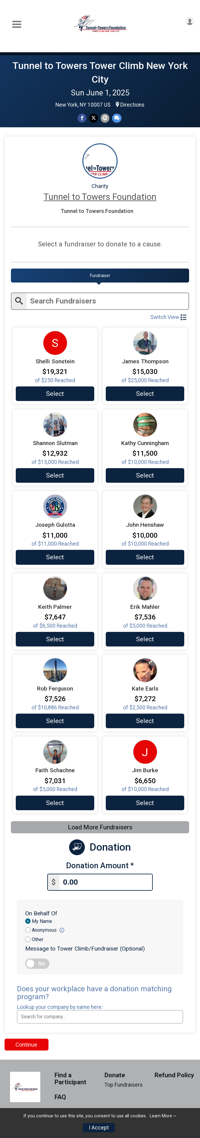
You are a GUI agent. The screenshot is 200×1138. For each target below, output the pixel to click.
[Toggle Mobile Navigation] (17, 24)
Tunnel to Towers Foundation (100, 197)
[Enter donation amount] (105, 880)
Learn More (161, 1116)
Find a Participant (70, 1077)
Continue (26, 1043)
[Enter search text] (107, 300)
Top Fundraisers (124, 1083)
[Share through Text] (117, 118)
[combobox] (100, 1015)
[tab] (100, 276)
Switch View (168, 316)
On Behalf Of (41, 911)
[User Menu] (190, 21)
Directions (132, 105)
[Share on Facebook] (82, 118)
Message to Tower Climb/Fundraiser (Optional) (85, 947)
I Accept (99, 1128)
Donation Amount (100, 864)
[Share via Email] (105, 118)
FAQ (60, 1095)
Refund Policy (174, 1073)
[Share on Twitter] (93, 118)
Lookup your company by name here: (60, 1005)
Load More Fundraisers (100, 826)
